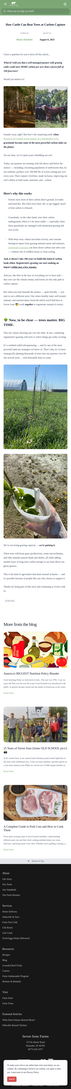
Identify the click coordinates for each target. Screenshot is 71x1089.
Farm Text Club (9, 922)
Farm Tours (7, 1003)
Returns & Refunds (11, 981)
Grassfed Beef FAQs (12, 965)
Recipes (6, 955)
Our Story (7, 879)
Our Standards (9, 889)
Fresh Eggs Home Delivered (15, 938)
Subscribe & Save (10, 917)
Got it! (12, 1079)
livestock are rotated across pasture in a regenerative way (31, 138)
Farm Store (7, 998)
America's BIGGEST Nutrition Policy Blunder (31, 673)
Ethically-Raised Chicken (14, 1025)
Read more (9, 693)
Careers (6, 971)
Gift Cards (7, 933)
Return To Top (35, 861)
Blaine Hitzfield (24, 39)
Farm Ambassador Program (15, 976)
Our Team (7, 884)
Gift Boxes (7, 927)
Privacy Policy (33, 1072)
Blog (4, 960)
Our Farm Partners (11, 895)
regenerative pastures (18, 247)
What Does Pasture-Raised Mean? (18, 1020)
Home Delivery (9, 911)
